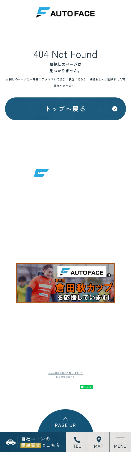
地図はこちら (46, 239)
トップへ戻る (65, 108)
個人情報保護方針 (65, 377)
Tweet (46, 387)
